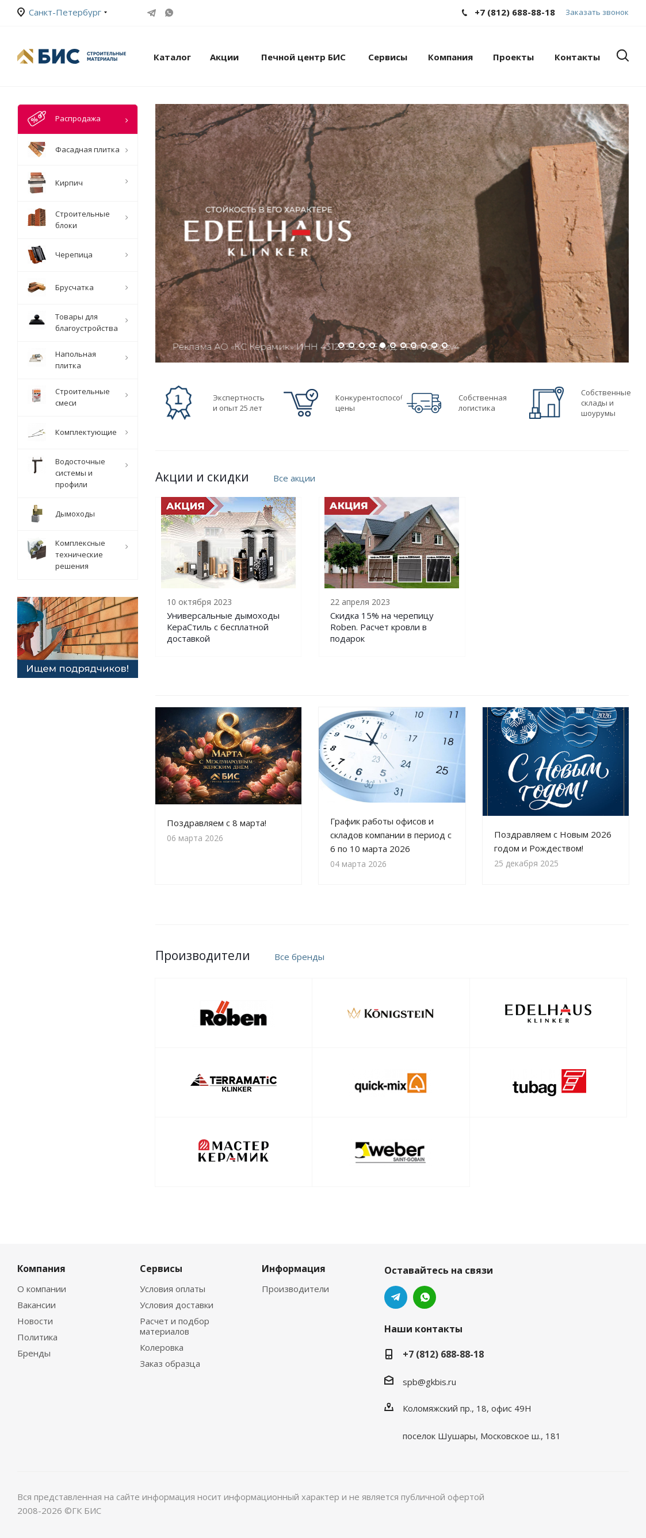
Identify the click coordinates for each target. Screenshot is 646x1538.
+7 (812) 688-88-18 (443, 1354)
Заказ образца (170, 1363)
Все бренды (299, 956)
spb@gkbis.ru (429, 1381)
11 (445, 345)
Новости (35, 1321)
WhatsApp (169, 12)
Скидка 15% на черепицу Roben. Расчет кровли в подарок (382, 627)
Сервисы (161, 1268)
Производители (295, 1288)
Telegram (151, 12)
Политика (37, 1337)
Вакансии (36, 1304)
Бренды (34, 1353)
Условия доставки (176, 1304)
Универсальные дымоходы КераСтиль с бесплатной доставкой (223, 627)
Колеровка (162, 1347)
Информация (294, 1268)
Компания (41, 1268)
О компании (41, 1288)
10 (434, 345)
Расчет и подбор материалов (174, 1326)
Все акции (294, 478)
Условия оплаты (172, 1288)
